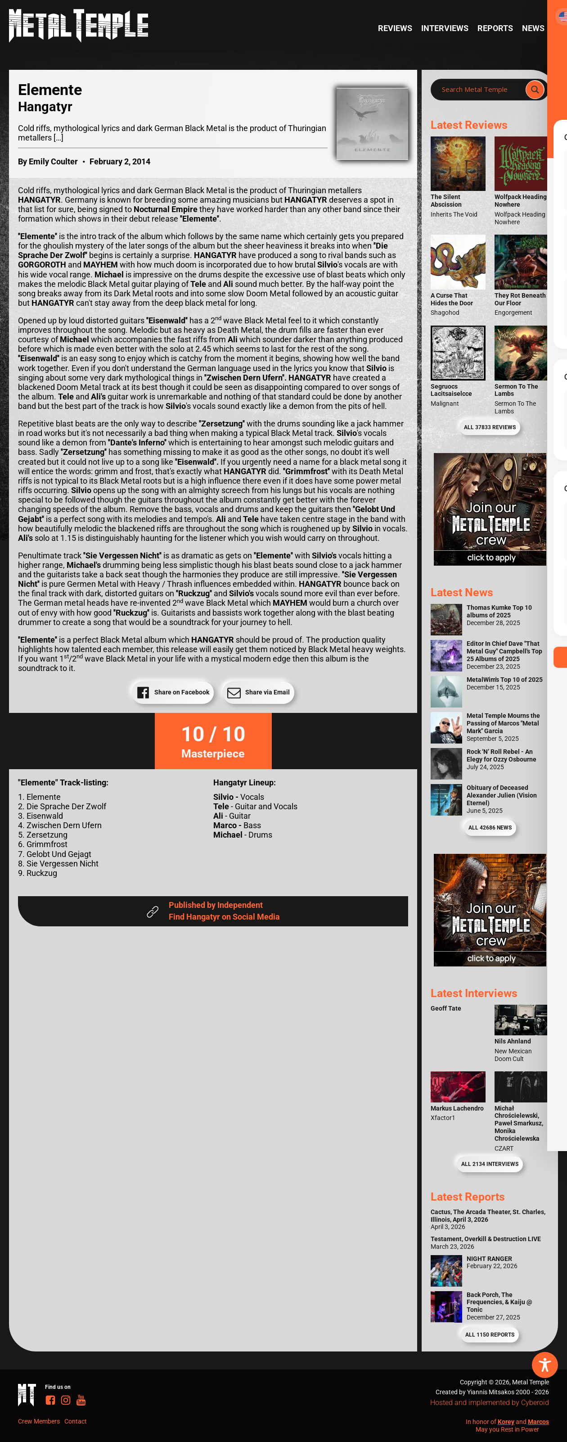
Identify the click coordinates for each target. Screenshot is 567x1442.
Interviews (444, 28)
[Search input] (481, 89)
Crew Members (39, 1421)
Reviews (395, 28)
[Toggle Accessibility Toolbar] (545, 1365)
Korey (506, 1421)
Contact (75, 1421)
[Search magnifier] (535, 89)
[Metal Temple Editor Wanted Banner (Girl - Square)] (490, 562)
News (533, 28)
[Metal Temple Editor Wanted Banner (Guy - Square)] (490, 963)
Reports (495, 28)
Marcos (538, 1421)
